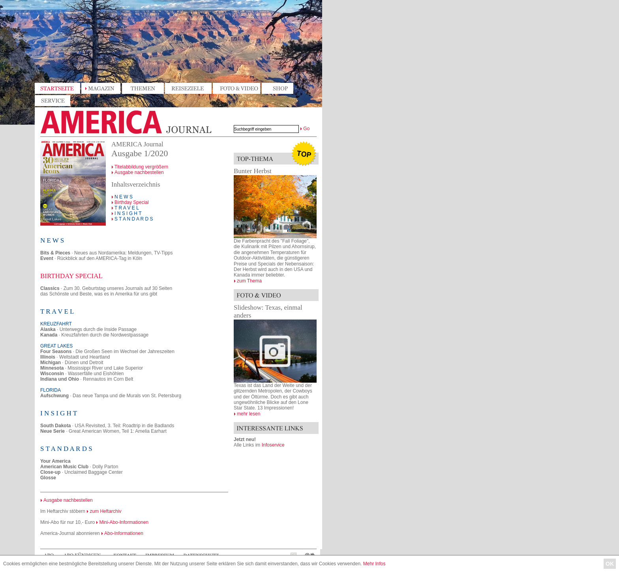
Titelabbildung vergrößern (141, 167)
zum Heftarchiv (105, 511)
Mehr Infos (374, 563)
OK (610, 564)
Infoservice (273, 445)
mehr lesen (248, 414)
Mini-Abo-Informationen (123, 522)
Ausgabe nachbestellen (139, 172)
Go (306, 128)
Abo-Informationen (123, 533)
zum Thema (249, 281)
